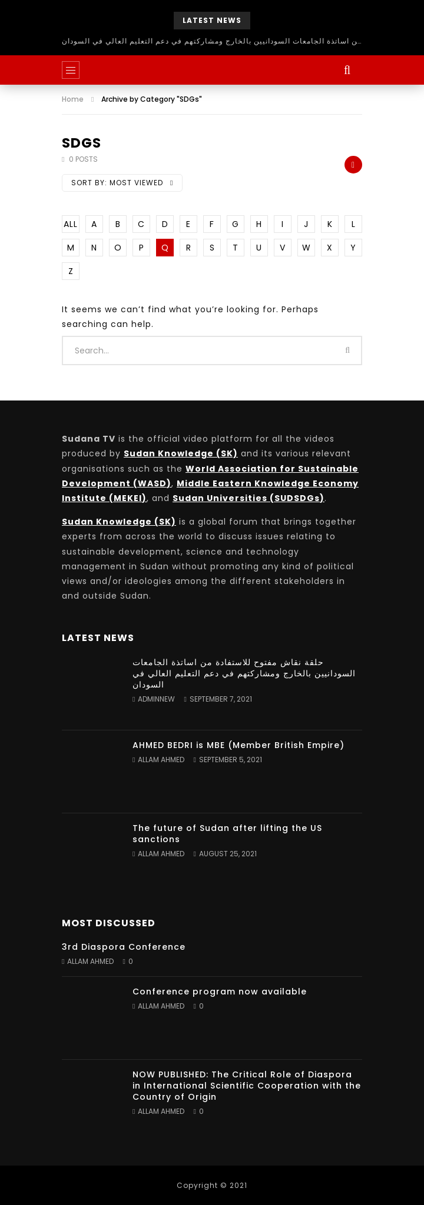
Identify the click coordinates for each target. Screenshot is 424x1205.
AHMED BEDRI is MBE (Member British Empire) (238, 745)
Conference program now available (219, 991)
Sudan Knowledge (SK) (181, 453)
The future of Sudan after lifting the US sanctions (227, 833)
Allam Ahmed (161, 760)
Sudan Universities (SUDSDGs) (248, 498)
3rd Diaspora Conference (124, 947)
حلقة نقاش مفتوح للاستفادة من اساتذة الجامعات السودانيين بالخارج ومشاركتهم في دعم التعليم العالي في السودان (212, 41)
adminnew (156, 699)
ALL (71, 224)
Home (73, 99)
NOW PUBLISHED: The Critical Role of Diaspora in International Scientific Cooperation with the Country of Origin (246, 1086)
